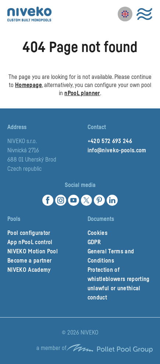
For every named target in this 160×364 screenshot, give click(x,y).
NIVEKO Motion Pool (32, 251)
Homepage (28, 85)
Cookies (97, 233)
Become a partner (29, 261)
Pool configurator (28, 233)
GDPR (94, 242)
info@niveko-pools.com (117, 150)
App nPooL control (30, 242)
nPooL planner (82, 93)
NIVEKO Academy (29, 270)
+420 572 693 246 (110, 141)
